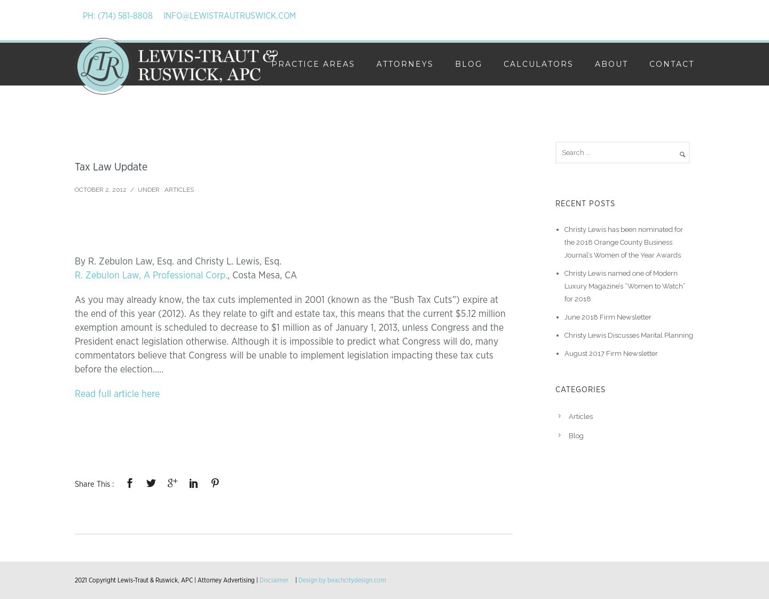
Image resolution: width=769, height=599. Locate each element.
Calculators (539, 64)
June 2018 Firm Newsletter (608, 317)
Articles (179, 189)
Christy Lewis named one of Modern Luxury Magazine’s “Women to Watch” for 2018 (625, 286)
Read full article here (117, 394)
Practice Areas (313, 64)
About (611, 64)
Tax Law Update (111, 167)
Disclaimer (274, 580)
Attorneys (405, 64)
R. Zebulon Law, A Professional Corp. (151, 276)
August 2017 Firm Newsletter (611, 353)
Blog (468, 64)
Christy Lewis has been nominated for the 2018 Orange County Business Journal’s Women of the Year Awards (623, 242)
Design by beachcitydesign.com (342, 580)
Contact (671, 64)
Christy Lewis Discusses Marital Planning (628, 335)
